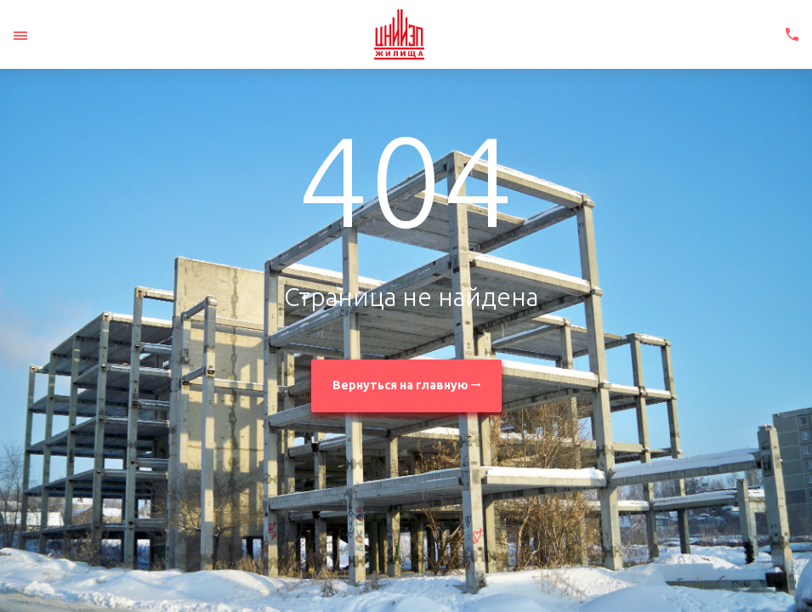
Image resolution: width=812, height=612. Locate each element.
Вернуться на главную (406, 385)
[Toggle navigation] (20, 35)
